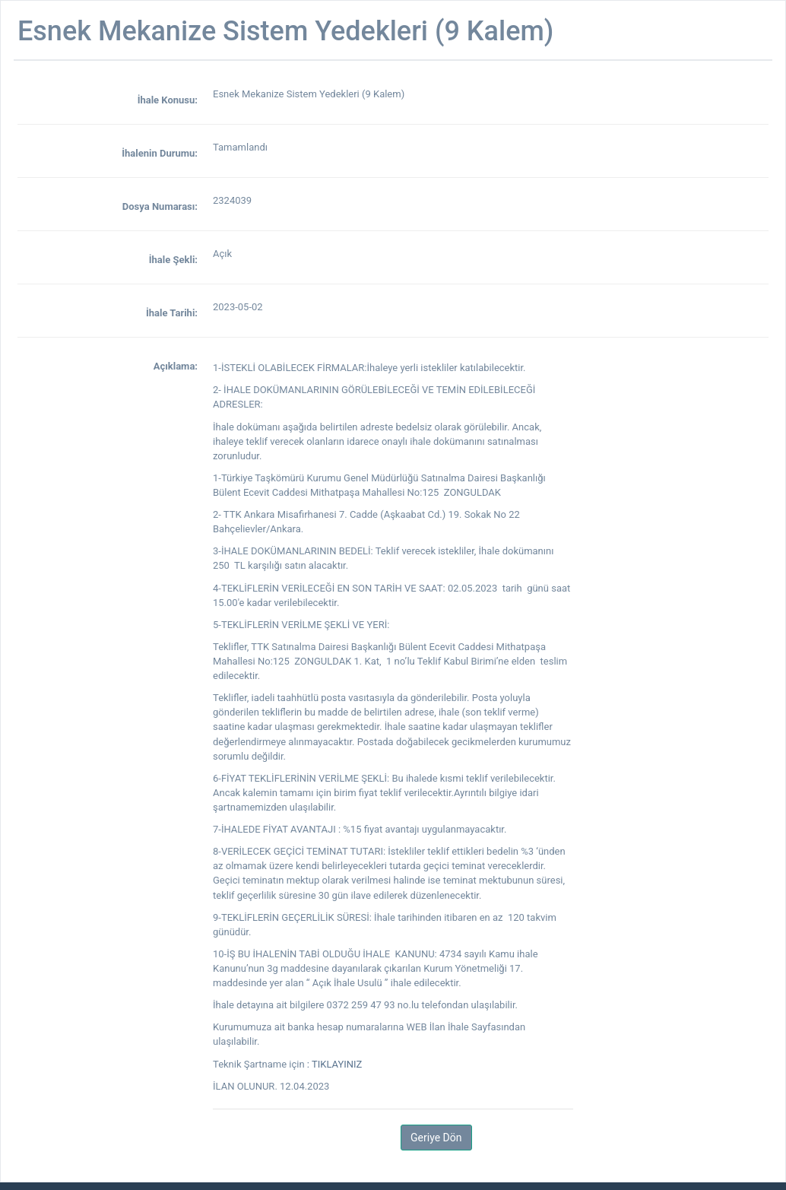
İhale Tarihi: (172, 313)
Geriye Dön (435, 1137)
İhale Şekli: (173, 259)
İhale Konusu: (168, 100)
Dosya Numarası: (160, 206)
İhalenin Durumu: (160, 153)
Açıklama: (176, 366)
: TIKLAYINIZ (335, 1064)
